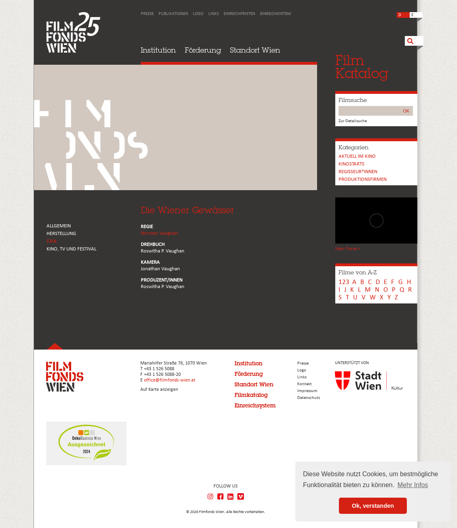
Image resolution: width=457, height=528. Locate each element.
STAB (52, 241)
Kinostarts (351, 164)
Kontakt (304, 384)
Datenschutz (308, 398)
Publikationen (173, 14)
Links (213, 14)
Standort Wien (255, 50)
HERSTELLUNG (61, 233)
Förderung (203, 50)
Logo (198, 14)
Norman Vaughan (159, 233)
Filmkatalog (251, 395)
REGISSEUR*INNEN (358, 171)
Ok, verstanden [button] (373, 506)
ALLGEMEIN (59, 226)
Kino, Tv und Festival (71, 249)
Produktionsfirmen (363, 179)
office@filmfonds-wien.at (169, 380)
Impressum (307, 391)
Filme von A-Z (358, 272)
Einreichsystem (275, 14)
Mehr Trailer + (347, 249)
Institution (158, 50)
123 (344, 282)
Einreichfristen (239, 14)
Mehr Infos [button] (413, 484)
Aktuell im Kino (357, 156)
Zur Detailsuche (353, 121)
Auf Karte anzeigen (159, 389)
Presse (147, 14)
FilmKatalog (361, 66)
